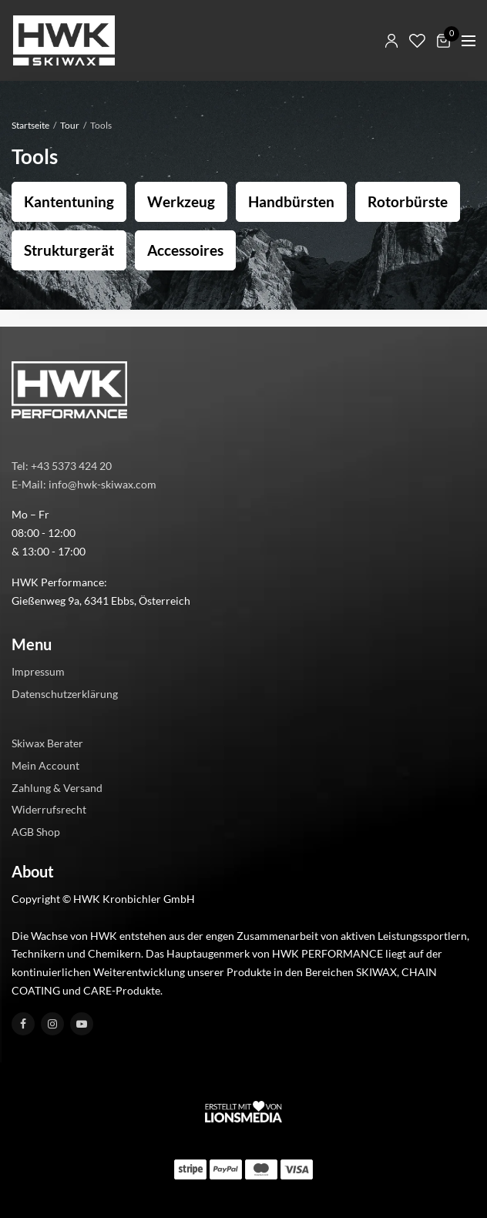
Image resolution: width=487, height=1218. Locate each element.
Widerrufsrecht (49, 810)
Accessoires (185, 250)
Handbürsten (291, 201)
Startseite (30, 125)
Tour (69, 125)
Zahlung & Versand (57, 787)
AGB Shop (36, 831)
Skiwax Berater (47, 743)
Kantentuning (69, 201)
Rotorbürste (408, 201)
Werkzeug (181, 201)
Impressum (38, 672)
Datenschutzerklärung (65, 693)
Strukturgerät (69, 250)
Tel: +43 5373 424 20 (62, 465)
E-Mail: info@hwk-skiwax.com (84, 484)
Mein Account (45, 765)
